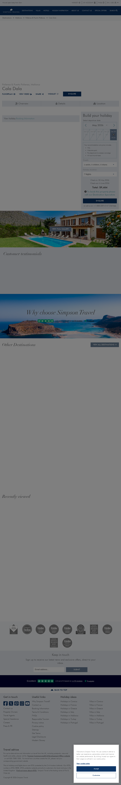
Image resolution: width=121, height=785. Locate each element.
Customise (96, 775)
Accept (96, 769)
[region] (96, 764)
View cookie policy (83, 764)
